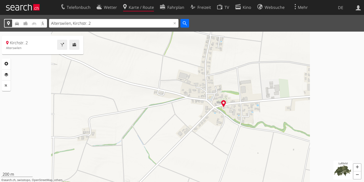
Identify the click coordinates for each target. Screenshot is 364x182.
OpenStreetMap (42, 180)
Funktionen (6, 85)
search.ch (10, 180)
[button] (357, 167)
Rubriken (6, 63)
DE (340, 7)
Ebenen (6, 75)
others (58, 180)
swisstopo (23, 180)
